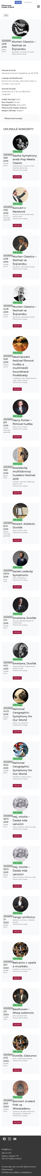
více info (17, 177)
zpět (5, 15)
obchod (18, 2)
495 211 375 (6, 1153)
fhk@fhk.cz (7, 1149)
